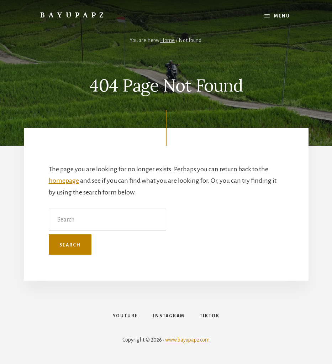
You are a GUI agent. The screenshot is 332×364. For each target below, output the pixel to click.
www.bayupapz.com (187, 340)
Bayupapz (73, 14)
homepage (64, 180)
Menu (282, 16)
